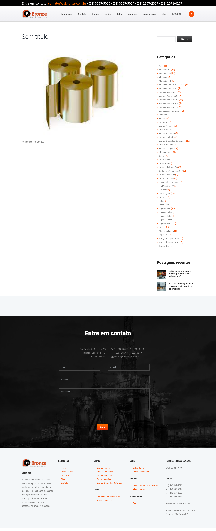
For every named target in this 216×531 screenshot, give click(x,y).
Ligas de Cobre (166, 212)
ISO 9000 (163, 197)
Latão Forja (164, 204)
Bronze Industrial (167, 145)
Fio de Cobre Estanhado (170, 182)
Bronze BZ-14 (165, 130)
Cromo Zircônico (167, 178)
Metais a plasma (166, 231)
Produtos (65, 478)
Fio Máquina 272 (167, 186)
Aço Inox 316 (165, 73)
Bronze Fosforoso (167, 133)
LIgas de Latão (166, 216)
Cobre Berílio (165, 160)
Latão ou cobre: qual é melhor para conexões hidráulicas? (181, 273)
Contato (82, 14)
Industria (163, 189)
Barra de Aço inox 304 (169, 96)
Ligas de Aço (149, 14)
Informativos (66, 14)
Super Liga (164, 234)
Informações (165, 193)
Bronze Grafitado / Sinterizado (173, 141)
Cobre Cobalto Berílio (169, 167)
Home (64, 470)
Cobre (120, 14)
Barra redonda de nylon (170, 111)
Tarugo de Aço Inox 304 (170, 238)
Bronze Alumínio (166, 126)
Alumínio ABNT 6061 (168, 88)
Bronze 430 (164, 122)
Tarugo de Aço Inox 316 (170, 242)
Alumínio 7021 (165, 81)
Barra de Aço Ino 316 (168, 92)
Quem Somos (67, 474)
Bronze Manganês (167, 148)
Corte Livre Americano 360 (171, 171)
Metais (162, 227)
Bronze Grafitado (167, 137)
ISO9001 (176, 14)
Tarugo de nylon (166, 246)
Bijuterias (163, 115)
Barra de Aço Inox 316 (169, 103)
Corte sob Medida (167, 175)
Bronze (95, 14)
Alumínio (133, 14)
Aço (161, 66)
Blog (164, 14)
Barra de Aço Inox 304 (169, 100)
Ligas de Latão (166, 219)
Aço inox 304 (165, 70)
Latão (108, 14)
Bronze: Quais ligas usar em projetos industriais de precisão (181, 286)
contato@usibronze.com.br (67, 3)
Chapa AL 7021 (166, 152)
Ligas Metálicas (166, 223)
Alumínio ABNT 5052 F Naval (172, 85)
